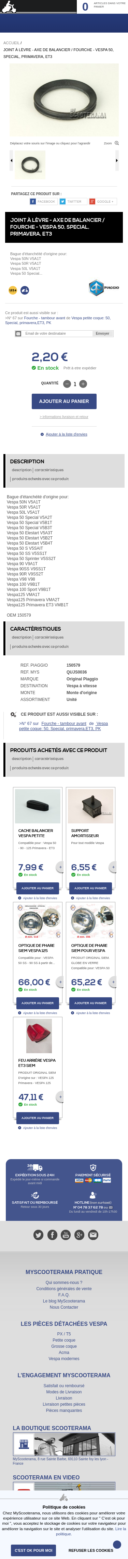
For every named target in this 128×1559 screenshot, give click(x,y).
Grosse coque (64, 1346)
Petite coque (64, 1340)
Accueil (11, 43)
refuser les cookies (91, 1550)
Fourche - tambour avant (44, 318)
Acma (64, 1352)
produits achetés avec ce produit (40, 479)
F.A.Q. (64, 1295)
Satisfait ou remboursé (63, 1385)
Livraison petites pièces (64, 1404)
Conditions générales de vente (63, 1288)
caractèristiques (49, 470)
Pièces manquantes (64, 1410)
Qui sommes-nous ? (64, 1282)
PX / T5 (64, 1334)
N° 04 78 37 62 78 (88, 1207)
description (21, 470)
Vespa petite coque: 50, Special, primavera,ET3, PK (63, 726)
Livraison (64, 1398)
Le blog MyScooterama (64, 1301)
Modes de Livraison (64, 1392)
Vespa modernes (63, 1358)
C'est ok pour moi (33, 1550)
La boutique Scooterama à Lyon (64, 1445)
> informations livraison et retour (64, 417)
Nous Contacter (64, 1307)
